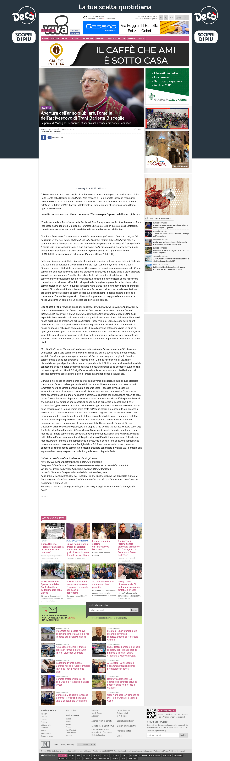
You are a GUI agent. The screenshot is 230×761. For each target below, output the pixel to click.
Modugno (178, 755)
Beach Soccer (97, 713)
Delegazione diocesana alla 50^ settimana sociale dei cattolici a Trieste (129, 585)
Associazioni (71, 710)
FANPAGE (75, 33)
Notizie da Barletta (48, 710)
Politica (44, 722)
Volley (68, 724)
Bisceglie (86, 755)
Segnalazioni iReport (125, 721)
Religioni (44, 714)
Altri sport (95, 716)
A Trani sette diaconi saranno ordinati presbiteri (103, 584)
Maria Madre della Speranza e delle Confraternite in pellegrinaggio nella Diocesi (51, 587)
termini (109, 618)
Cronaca (44, 719)
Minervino (167, 755)
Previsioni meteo (124, 731)
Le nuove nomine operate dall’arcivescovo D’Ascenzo (101, 545)
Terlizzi (114, 759)
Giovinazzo (135, 755)
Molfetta (63, 759)
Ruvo (79, 759)
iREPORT (100, 38)
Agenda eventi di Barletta (102, 721)
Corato (125, 755)
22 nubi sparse (101, 18)
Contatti (55, 744)
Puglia (72, 759)
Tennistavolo (71, 733)
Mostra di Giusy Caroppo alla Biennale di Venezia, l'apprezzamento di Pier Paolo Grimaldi (122, 635)
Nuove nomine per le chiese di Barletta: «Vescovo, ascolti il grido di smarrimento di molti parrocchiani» (78, 550)
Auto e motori (122, 713)
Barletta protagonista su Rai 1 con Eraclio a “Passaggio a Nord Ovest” (72, 682)
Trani (123, 759)
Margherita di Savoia (151, 755)
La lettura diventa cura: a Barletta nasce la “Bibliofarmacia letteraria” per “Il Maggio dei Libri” (73, 667)
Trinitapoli (132, 759)
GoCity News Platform (86, 744)
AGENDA (76, 38)
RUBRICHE (88, 38)
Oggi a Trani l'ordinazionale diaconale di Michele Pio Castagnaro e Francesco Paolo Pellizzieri (129, 548)
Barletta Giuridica (98, 735)
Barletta (62, 755)
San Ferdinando (90, 759)
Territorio (44, 728)
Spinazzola (104, 759)
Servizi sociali (46, 733)
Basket (68, 721)
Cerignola (115, 755)
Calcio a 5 (95, 710)
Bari (78, 755)
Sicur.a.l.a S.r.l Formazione (102, 732)
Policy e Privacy (67, 744)
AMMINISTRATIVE (116, 38)
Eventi (43, 730)
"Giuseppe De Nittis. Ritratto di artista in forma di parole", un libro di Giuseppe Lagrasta (71, 650)
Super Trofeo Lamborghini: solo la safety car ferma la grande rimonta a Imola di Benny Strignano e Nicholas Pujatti (123, 651)
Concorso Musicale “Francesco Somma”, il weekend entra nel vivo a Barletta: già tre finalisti (72, 697)
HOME (45, 38)
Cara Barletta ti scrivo (100, 729)
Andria (71, 755)
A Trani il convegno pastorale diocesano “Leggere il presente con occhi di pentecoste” (77, 587)
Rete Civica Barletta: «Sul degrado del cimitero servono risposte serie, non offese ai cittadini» (122, 683)
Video (119, 736)
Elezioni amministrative (126, 726)
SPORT (65, 38)
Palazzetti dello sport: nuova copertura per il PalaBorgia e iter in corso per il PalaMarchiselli (72, 634)
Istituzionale (45, 725)
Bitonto (96, 755)
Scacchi (69, 735)
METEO (131, 38)
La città (44, 717)
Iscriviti (134, 610)
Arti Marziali (71, 730)
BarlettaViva (55, 23)
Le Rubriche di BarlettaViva (103, 726)
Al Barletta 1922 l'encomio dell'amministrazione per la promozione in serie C (121, 666)
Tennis (68, 727)
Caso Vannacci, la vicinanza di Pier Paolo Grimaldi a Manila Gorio (123, 697)
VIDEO (141, 38)
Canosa (105, 755)
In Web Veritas (122, 716)
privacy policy (121, 618)
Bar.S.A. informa (123, 710)
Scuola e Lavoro (47, 736)
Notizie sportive (72, 715)
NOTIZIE (55, 38)
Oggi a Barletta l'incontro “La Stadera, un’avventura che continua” (52, 548)
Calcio (68, 719)
